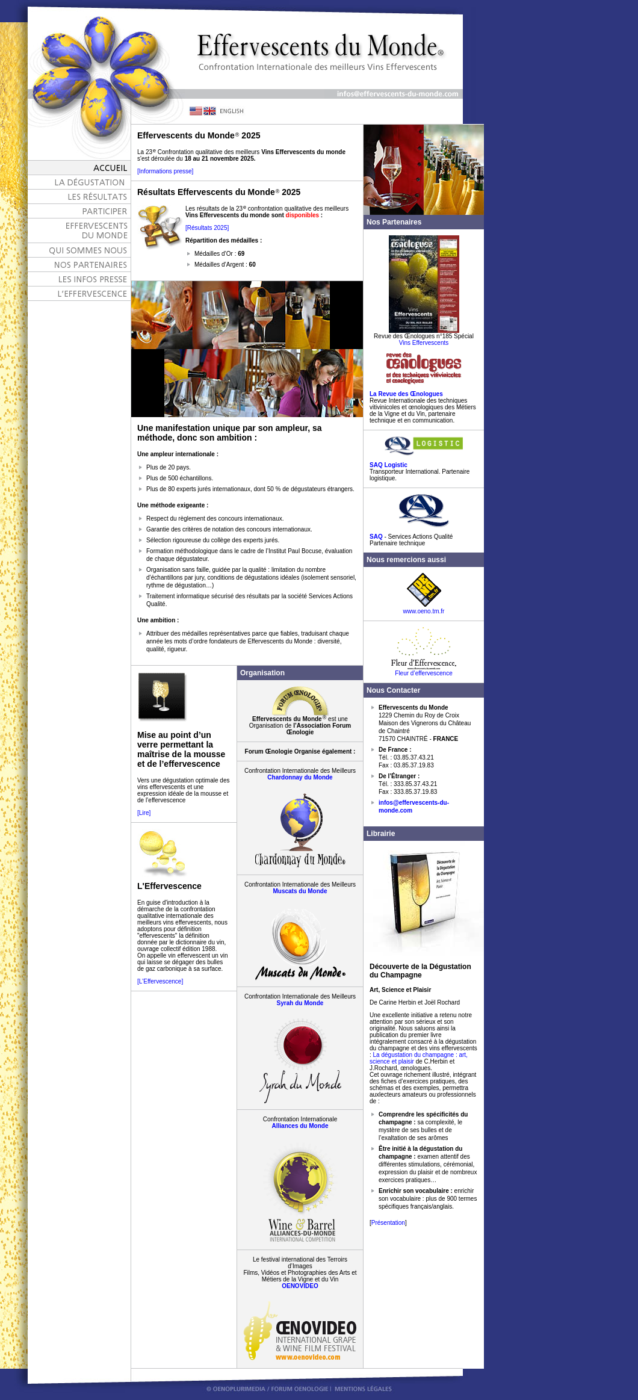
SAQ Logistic (388, 465)
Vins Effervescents (423, 342)
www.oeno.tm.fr (424, 608)
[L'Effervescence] (160, 981)
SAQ (376, 536)
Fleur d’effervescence (423, 670)
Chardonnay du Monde (299, 777)
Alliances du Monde (300, 1126)
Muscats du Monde (300, 891)
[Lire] (143, 813)
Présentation (388, 1222)
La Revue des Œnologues (406, 394)
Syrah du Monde (300, 1003)
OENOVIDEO (300, 1286)
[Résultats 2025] (207, 228)
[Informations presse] (165, 171)
